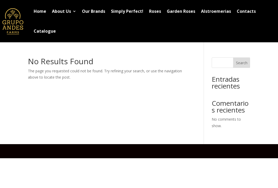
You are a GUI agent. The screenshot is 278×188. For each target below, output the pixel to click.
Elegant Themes (68, 151)
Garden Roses (181, 11)
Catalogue (45, 31)
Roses (155, 11)
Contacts (246, 11)
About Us (61, 11)
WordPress (125, 151)
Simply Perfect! (127, 11)
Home (40, 11)
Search (241, 62)
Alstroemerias (216, 11)
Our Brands (93, 11)
